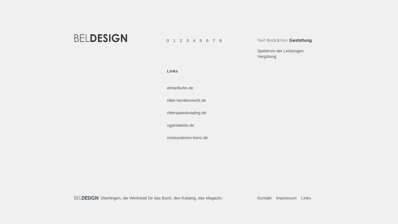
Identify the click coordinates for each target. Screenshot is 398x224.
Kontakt (264, 198)
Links (306, 198)
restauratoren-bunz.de (187, 137)
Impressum (286, 198)
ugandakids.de (180, 125)
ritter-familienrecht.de (186, 100)
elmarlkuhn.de (180, 88)
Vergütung (266, 56)
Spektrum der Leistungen (280, 51)
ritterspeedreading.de (186, 112)
